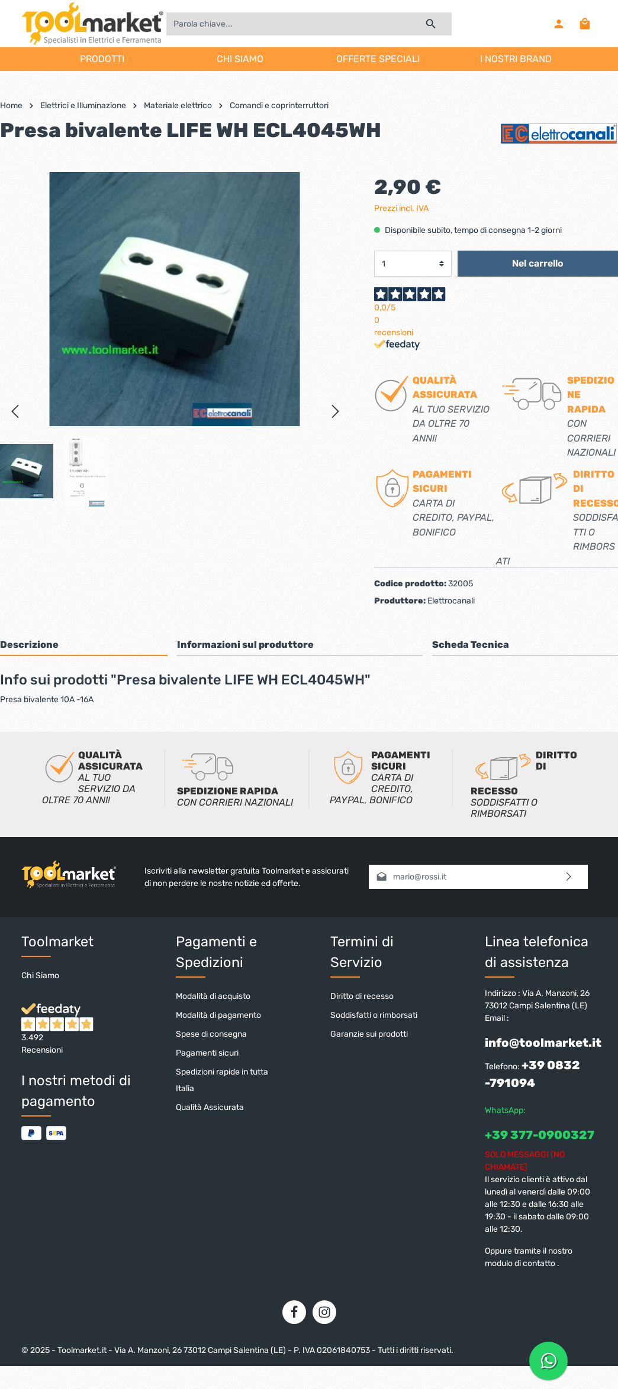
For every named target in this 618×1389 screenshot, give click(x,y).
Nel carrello (538, 263)
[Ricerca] (431, 24)
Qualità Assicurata (210, 1107)
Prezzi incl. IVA (401, 208)
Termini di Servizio (362, 952)
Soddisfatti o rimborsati (373, 1015)
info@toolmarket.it (543, 1043)
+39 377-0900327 (539, 1135)
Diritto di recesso (362, 996)
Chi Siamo (40, 976)
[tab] (84, 644)
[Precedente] (15, 411)
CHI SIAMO (240, 58)
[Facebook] (294, 1312)
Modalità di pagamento (218, 1015)
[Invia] (569, 877)
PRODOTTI (102, 58)
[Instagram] (324, 1312)
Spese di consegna (211, 1034)
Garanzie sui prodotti (369, 1034)
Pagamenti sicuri (207, 1053)
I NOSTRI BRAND (516, 58)
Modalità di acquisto (213, 996)
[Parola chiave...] (288, 24)
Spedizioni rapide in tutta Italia (222, 1080)
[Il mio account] (559, 23)
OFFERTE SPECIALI (378, 58)
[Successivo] (335, 411)
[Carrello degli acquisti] (585, 23)
